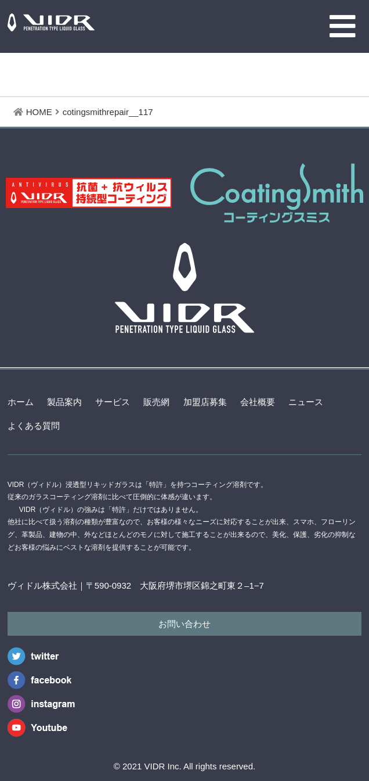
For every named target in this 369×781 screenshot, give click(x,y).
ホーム (21, 402)
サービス (112, 402)
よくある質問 (34, 426)
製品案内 (64, 402)
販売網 (156, 402)
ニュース (305, 402)
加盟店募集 (205, 402)
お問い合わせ (184, 624)
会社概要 (257, 402)
